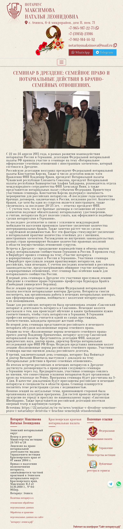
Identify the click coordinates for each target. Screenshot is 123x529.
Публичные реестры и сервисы (99, 466)
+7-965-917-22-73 (83, 28)
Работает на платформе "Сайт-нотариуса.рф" (97, 526)
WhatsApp (81, 52)
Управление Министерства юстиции (101, 450)
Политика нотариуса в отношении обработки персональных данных (22, 503)
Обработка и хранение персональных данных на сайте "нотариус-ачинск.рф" (26, 517)
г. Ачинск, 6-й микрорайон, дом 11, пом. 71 (60, 23)
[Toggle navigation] (61, 62)
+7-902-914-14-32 (81, 40)
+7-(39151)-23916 (80, 34)
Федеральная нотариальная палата (101, 433)
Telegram (104, 52)
